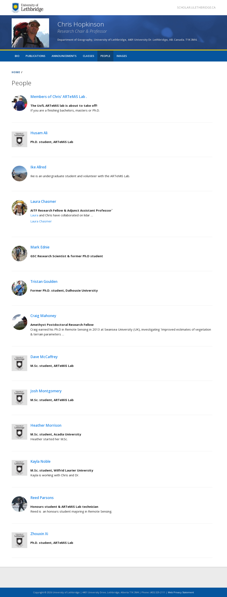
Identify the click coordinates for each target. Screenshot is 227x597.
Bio (17, 56)
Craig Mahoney (43, 315)
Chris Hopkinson (80, 24)
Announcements (64, 56)
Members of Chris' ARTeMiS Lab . (58, 96)
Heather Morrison (45, 425)
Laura (34, 215)
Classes (88, 56)
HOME (16, 72)
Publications (35, 56)
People (105, 56)
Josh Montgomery (46, 391)
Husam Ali (38, 132)
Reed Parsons (42, 497)
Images (122, 56)
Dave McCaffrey (44, 356)
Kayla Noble (40, 461)
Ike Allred (38, 167)
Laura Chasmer (43, 201)
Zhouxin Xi (39, 533)
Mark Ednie (40, 247)
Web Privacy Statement (181, 592)
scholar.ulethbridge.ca (196, 7)
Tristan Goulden (43, 281)
